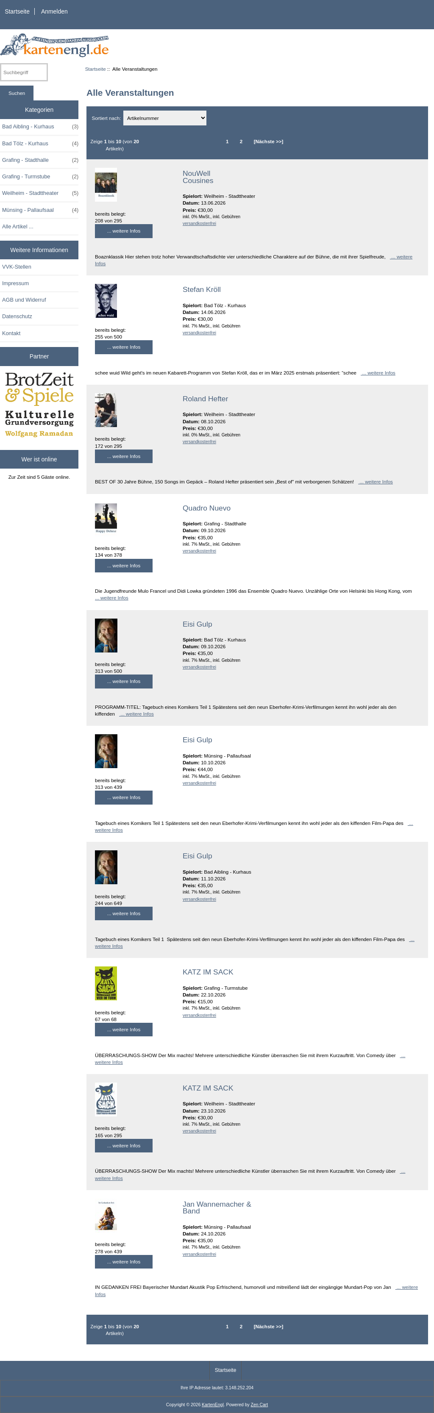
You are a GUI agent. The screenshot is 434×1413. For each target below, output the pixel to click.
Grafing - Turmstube (40, 176)
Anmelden (54, 11)
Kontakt (11, 333)
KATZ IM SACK (208, 972)
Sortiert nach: (107, 118)
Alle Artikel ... (17, 226)
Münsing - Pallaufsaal (40, 210)
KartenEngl (213, 1404)
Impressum (15, 283)
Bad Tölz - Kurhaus (40, 143)
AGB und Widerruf (24, 300)
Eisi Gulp (197, 624)
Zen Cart (259, 1404)
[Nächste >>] (269, 141)
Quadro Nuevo (207, 508)
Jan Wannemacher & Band (217, 1207)
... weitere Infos (124, 230)
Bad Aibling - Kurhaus (40, 126)
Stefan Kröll (202, 289)
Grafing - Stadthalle (40, 160)
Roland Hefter (205, 398)
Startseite (17, 11)
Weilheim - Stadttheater (40, 193)
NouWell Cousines (198, 176)
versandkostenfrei (199, 223)
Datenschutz (17, 316)
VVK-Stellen (16, 267)
